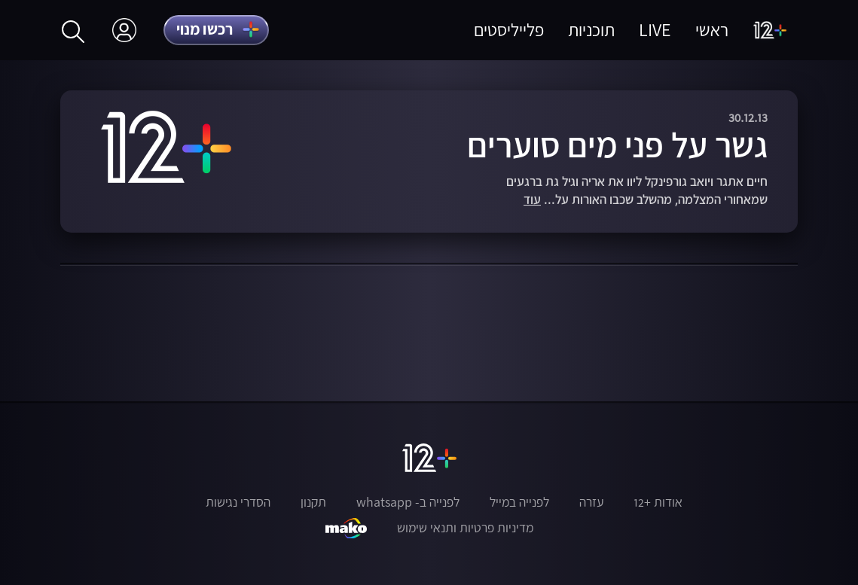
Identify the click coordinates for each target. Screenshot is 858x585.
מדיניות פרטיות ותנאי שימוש (465, 527)
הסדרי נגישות (238, 502)
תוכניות (591, 30)
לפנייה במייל (519, 502)
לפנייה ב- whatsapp (408, 502)
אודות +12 (658, 502)
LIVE (655, 30)
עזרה (591, 502)
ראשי (711, 30)
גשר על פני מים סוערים (617, 144)
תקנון (313, 502)
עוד (532, 200)
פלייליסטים (509, 30)
